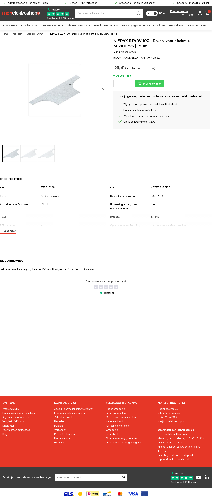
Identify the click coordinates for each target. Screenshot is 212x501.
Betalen (58, 425)
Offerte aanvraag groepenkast (122, 438)
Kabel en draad (114, 421)
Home (5, 33)
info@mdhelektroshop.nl (171, 421)
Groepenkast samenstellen (121, 417)
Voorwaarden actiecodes (16, 429)
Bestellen (59, 421)
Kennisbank (112, 434)
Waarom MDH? (10, 408)
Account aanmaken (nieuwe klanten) (74, 408)
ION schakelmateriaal (117, 425)
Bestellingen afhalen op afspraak (175, 455)
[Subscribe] (123, 477)
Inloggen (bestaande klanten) (70, 412)
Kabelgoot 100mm (35, 33)
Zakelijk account (63, 417)
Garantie (59, 442)
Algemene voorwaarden (15, 417)
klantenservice (62, 438)
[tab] (27, 403)
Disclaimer (8, 425)
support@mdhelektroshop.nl (173, 459)
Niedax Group (128, 51)
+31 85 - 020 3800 (181, 15)
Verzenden (60, 429)
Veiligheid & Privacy (13, 421)
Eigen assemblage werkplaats (18, 412)
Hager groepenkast (116, 408)
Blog (4, 434)
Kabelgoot (17, 33)
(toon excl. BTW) (146, 68)
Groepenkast (113, 429)
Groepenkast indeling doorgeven (124, 442)
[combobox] (109, 13)
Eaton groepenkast (116, 412)
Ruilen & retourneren (65, 434)
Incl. (152, 13)
